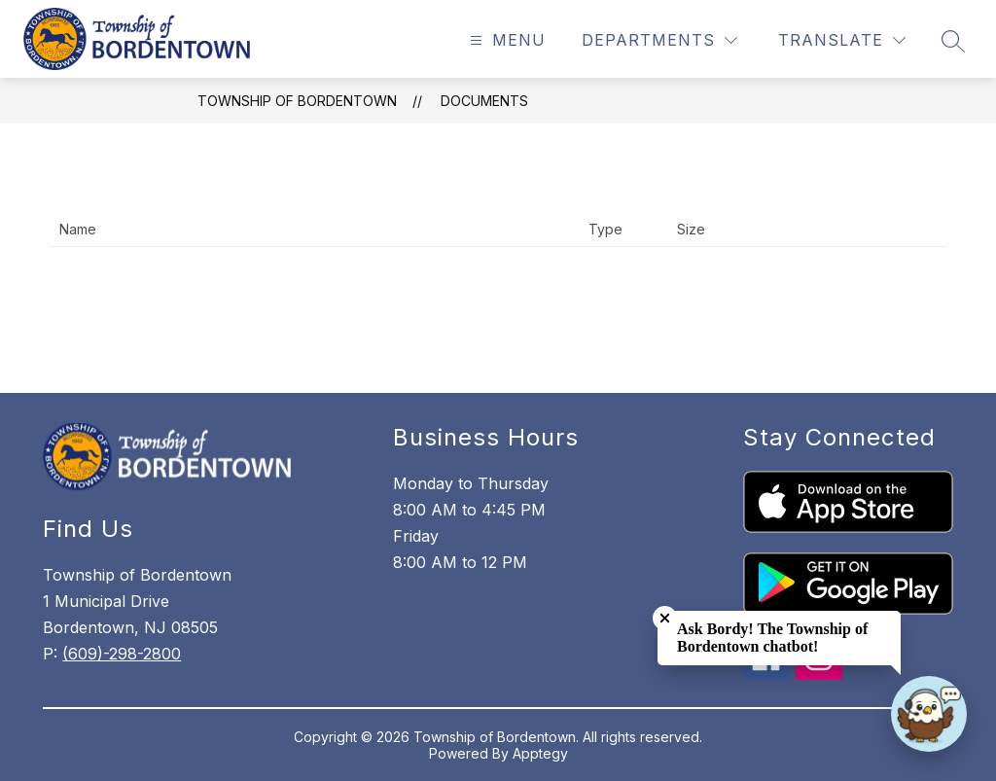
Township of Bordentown (297, 100)
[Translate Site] (841, 40)
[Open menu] (505, 40)
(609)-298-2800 (121, 653)
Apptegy (540, 753)
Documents (484, 100)
